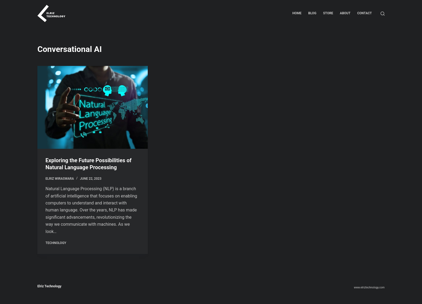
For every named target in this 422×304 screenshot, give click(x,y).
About (345, 13)
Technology (55, 243)
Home (296, 13)
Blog (312, 13)
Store (328, 13)
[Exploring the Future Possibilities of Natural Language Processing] (92, 107)
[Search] (383, 14)
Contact (364, 13)
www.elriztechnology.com (369, 287)
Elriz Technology (49, 286)
